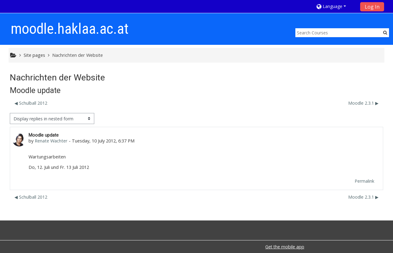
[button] (336, 6)
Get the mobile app (284, 247)
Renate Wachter (51, 141)
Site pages (34, 55)
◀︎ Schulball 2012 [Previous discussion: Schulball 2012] (30, 103)
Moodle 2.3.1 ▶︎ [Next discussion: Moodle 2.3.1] (363, 103)
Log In (372, 6)
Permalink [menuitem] (364, 181)
